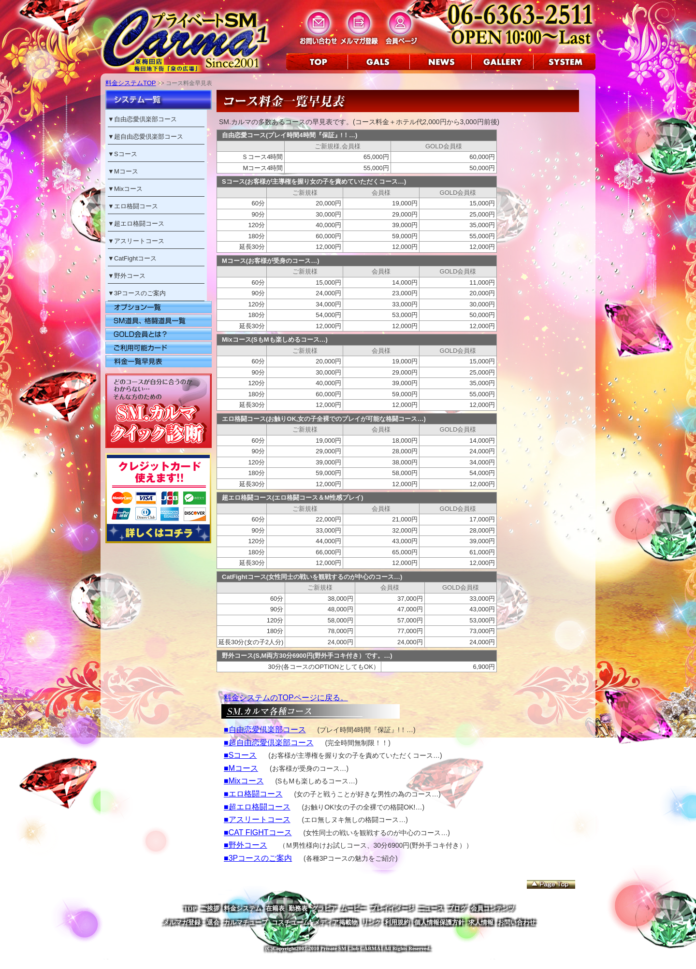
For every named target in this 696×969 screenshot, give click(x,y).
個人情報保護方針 (439, 922)
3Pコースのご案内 (140, 293)
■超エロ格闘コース (257, 807)
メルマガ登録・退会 (191, 922)
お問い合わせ (517, 922)
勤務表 (298, 908)
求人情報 (480, 922)
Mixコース (128, 188)
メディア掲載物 (336, 922)
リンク (371, 922)
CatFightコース (135, 258)
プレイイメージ (392, 908)
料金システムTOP (130, 83)
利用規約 (397, 922)
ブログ (457, 908)
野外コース (129, 275)
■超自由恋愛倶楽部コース (269, 742)
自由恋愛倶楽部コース (145, 119)
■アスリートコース (257, 819)
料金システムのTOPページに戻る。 (286, 698)
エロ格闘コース (136, 206)
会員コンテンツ (493, 908)
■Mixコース (244, 781)
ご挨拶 (210, 908)
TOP (190, 908)
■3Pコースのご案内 (258, 858)
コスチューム (290, 922)
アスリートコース (139, 241)
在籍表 (275, 908)
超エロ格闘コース (139, 223)
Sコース (125, 154)
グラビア (324, 908)
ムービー (353, 908)
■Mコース (241, 768)
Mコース (126, 171)
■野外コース (245, 845)
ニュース (431, 908)
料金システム (242, 908)
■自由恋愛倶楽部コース (265, 729)
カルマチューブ (246, 922)
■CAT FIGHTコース (258, 832)
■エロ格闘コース (253, 794)
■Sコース (240, 755)
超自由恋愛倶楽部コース (148, 136)
